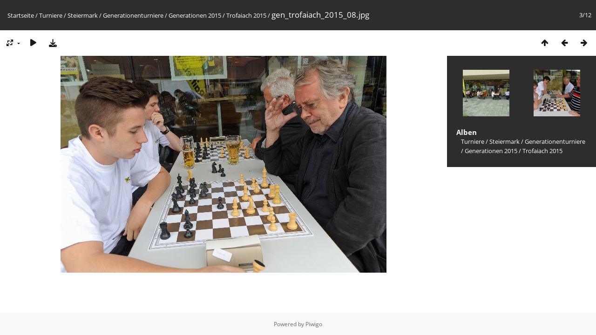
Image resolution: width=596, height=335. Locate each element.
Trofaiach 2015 (246, 15)
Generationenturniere (133, 15)
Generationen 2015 (195, 15)
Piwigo (313, 324)
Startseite (20, 15)
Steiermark (83, 15)
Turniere (50, 15)
